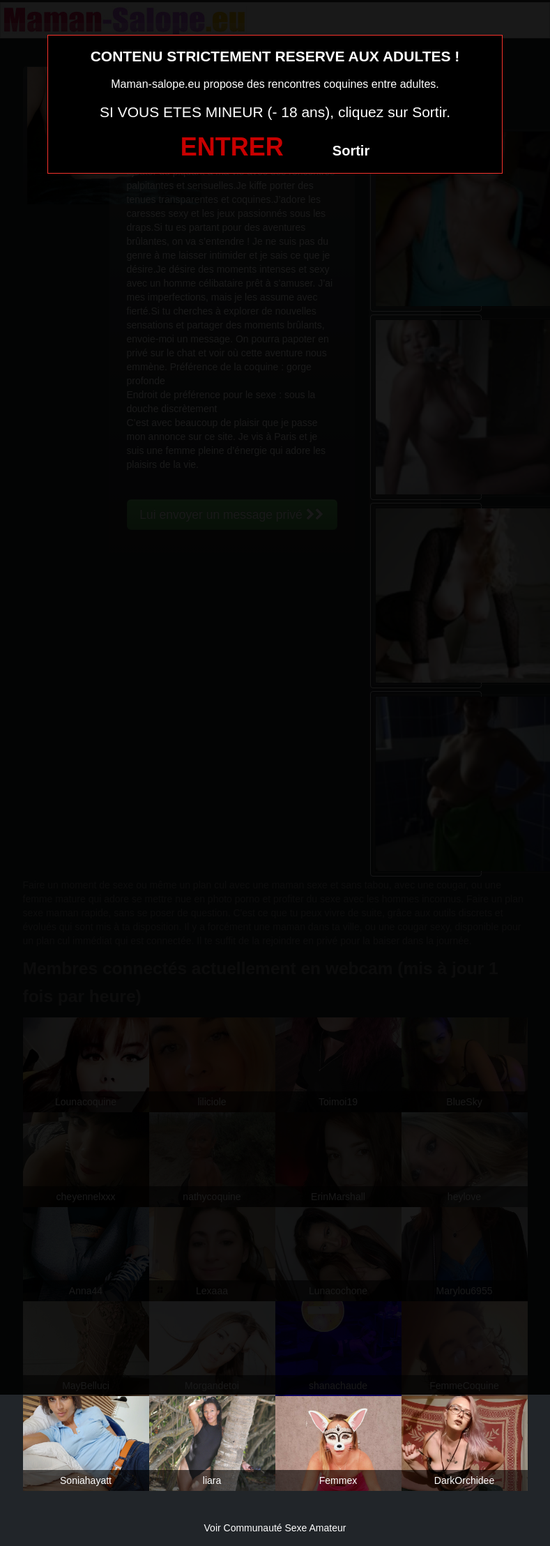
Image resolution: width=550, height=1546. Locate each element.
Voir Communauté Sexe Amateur (275, 1527)
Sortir (351, 150)
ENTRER (232, 146)
